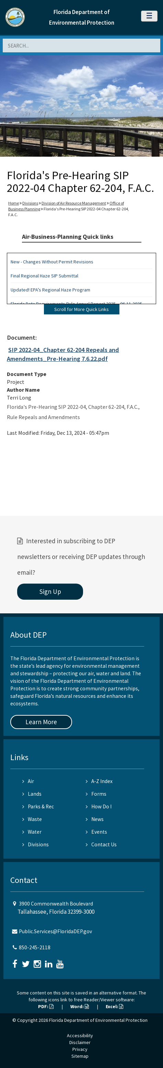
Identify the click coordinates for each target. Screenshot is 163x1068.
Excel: (114, 1006)
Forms (96, 794)
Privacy (80, 1049)
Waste (32, 819)
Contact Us (101, 844)
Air (28, 781)
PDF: (46, 1006)
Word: (79, 1006)
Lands (32, 794)
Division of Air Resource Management (74, 203)
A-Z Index (99, 781)
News (95, 819)
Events (96, 832)
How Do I (99, 806)
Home (13, 203)
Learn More (41, 722)
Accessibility (80, 1035)
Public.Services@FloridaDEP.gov (55, 931)
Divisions (30, 203)
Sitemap (80, 1056)
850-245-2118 (34, 947)
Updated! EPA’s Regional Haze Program (50, 290)
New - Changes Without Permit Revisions (52, 262)
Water (32, 832)
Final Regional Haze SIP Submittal (44, 276)
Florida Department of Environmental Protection (98, 1020)
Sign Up (50, 591)
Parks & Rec (38, 806)
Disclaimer (80, 1042)
